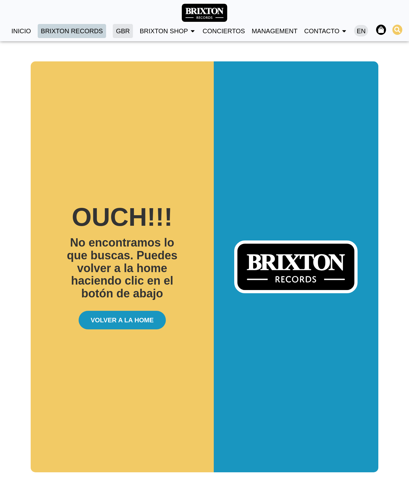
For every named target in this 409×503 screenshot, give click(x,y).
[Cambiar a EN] (361, 30)
